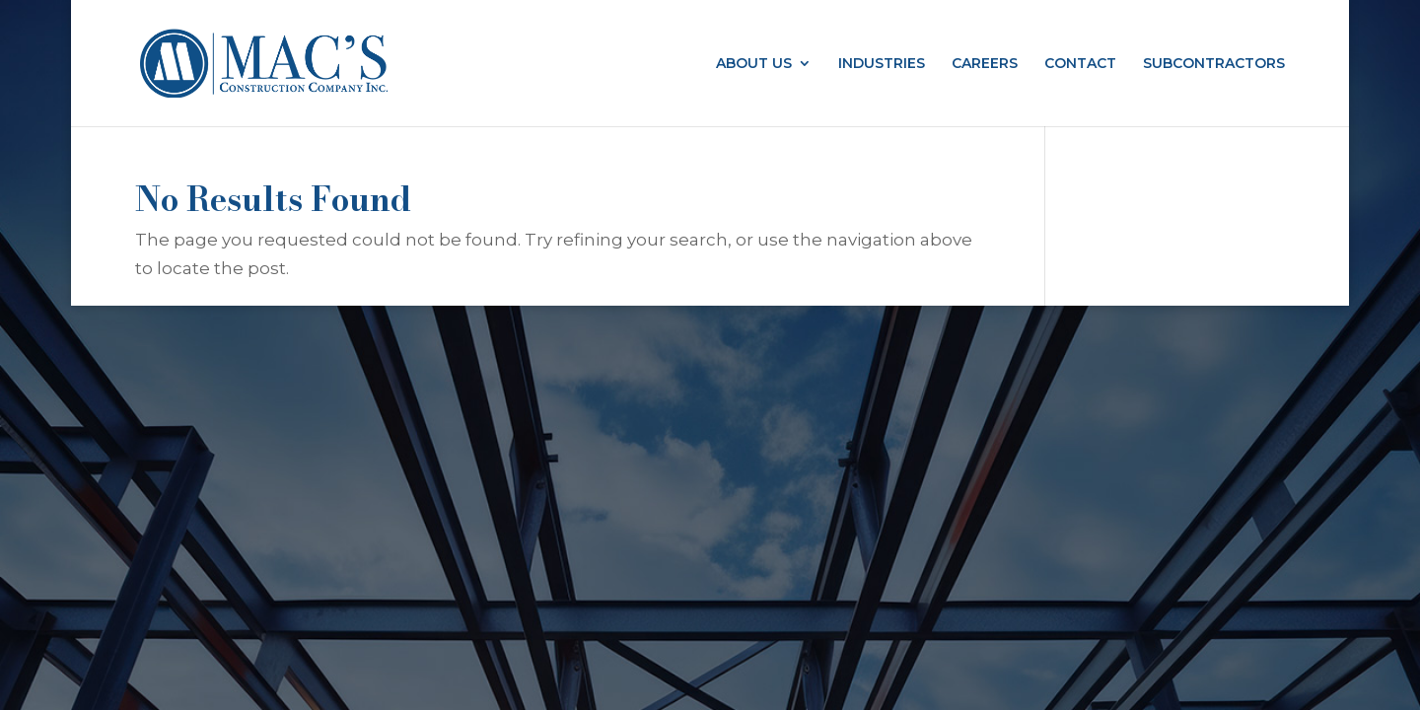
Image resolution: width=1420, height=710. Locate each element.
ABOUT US (754, 64)
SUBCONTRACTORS (1214, 64)
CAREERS (985, 64)
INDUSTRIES (881, 64)
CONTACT (1080, 64)
